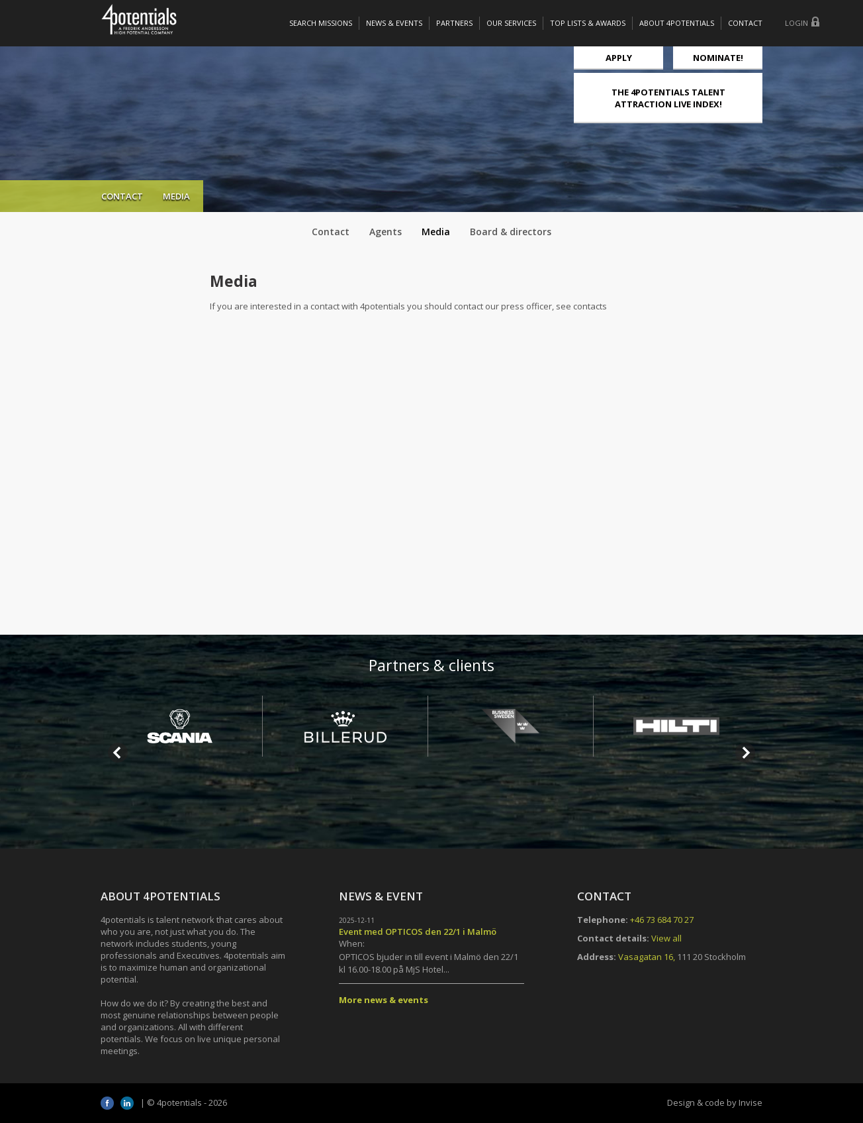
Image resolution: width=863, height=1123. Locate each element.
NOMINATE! (718, 58)
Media (436, 231)
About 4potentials (676, 23)
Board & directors (510, 231)
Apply (619, 58)
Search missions (320, 23)
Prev (117, 752)
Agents (385, 231)
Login (796, 23)
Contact (745, 23)
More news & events (383, 1000)
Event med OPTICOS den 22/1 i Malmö (417, 931)
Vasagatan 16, (646, 957)
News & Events (394, 23)
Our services (511, 23)
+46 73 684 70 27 (662, 920)
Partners (454, 23)
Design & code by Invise (714, 1102)
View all (666, 938)
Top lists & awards (587, 23)
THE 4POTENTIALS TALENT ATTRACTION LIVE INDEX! (668, 98)
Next (745, 752)
